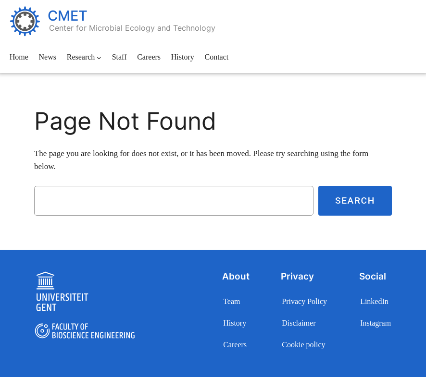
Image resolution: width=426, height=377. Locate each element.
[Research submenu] (99, 57)
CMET (68, 15)
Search (355, 200)
